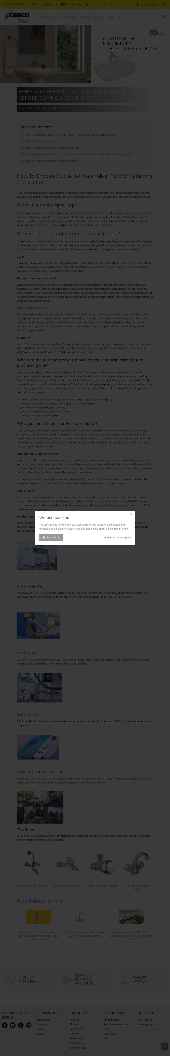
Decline (110, 537)
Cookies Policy (119, 528)
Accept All (124, 537)
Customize (51, 537)
